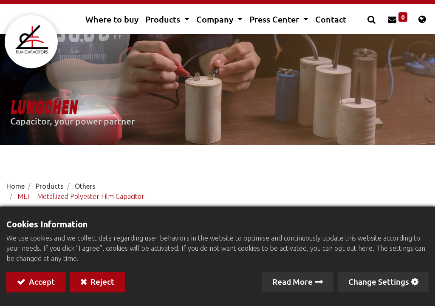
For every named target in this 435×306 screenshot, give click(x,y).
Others (85, 186)
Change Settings (378, 281)
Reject (101, 281)
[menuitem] (112, 19)
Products (50, 186)
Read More (292, 281)
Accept (41, 281)
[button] (370, 19)
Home (15, 186)
